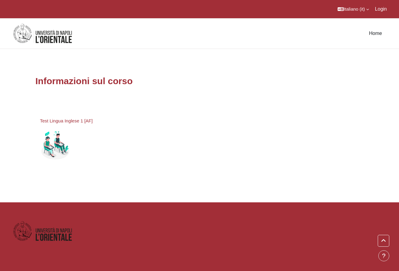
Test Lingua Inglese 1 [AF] (66, 120)
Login (381, 9)
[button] (353, 9)
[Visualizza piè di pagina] (383, 255)
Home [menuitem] (375, 33)
